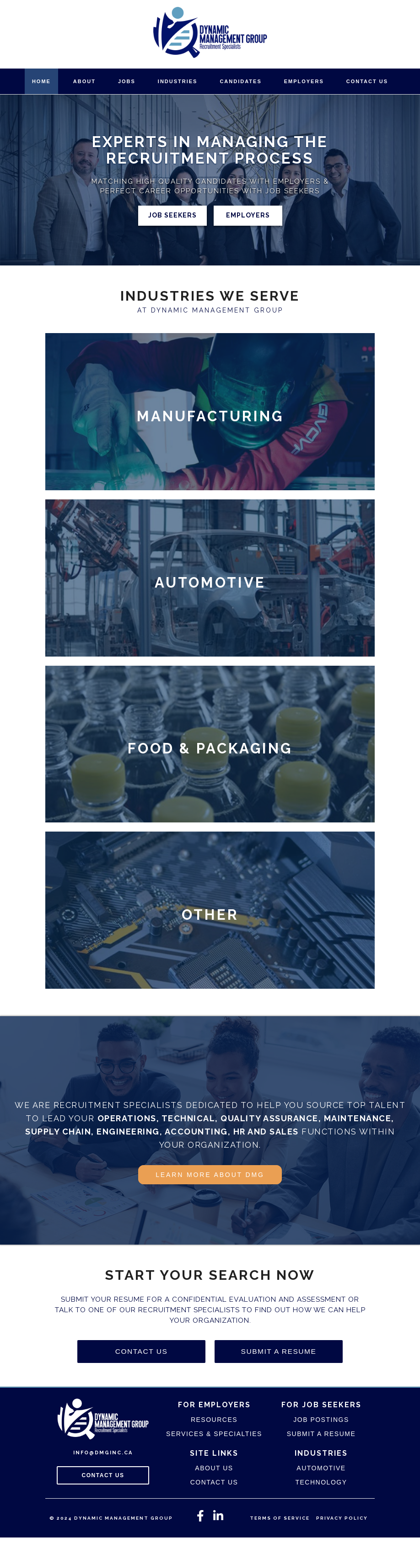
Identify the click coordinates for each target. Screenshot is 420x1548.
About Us (214, 1478)
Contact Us (367, 81)
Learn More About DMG (210, 1186)
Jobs (126, 81)
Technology (321, 1492)
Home (41, 81)
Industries (178, 81)
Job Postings (321, 1430)
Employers (304, 81)
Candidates (240, 81)
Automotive (320, 1478)
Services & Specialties (214, 1444)
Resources (214, 1430)
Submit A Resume (278, 1362)
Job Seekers (172, 215)
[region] (210, 179)
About (84, 81)
